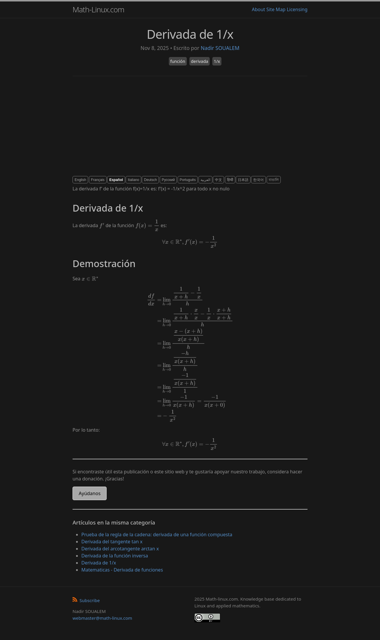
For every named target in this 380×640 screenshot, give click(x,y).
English (80, 180)
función (177, 61)
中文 (218, 180)
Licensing (297, 9)
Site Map (275, 9)
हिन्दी (230, 180)
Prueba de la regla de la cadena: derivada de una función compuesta (156, 534)
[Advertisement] (190, 126)
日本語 (243, 180)
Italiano (133, 180)
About (258, 9)
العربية (205, 180)
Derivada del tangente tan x (111, 541)
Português (188, 180)
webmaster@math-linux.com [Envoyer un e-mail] (102, 618)
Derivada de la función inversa (114, 555)
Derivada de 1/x (98, 562)
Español (116, 180)
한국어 (258, 180)
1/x (217, 61)
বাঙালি (274, 180)
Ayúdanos (89, 493)
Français (98, 180)
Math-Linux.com (98, 9)
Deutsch (150, 180)
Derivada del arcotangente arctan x (120, 548)
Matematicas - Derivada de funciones (122, 570)
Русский (168, 180)
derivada (199, 61)
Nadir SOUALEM (220, 47)
